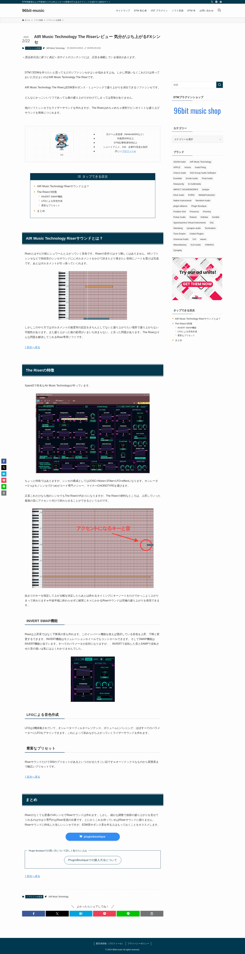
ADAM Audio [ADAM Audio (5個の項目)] (179, 162)
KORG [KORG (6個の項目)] (191, 195)
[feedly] (221, 2)
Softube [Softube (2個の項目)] (204, 217)
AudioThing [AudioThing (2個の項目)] (200, 167)
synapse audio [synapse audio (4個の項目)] (194, 228)
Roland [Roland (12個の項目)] (193, 217)
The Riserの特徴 (47, 192)
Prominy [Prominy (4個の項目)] (207, 211)
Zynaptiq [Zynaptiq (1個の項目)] (177, 250)
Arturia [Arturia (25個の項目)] (187, 167)
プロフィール (129, 151)
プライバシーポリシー (138, 943)
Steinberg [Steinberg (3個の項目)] (178, 228)
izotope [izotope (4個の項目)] (205, 189)
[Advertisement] (197, 55)
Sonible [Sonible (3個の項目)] (215, 217)
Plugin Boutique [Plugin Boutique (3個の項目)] (199, 206)
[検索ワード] (197, 85)
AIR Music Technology (56, 48)
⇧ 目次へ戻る (32, 347)
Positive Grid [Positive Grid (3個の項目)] (179, 211)
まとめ (41, 210)
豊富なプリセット (50, 205)
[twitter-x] (212, 2)
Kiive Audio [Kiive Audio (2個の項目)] (178, 195)
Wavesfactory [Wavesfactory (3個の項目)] (179, 244)
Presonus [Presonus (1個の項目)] (194, 211)
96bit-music (33, 11)
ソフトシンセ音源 (33, 48)
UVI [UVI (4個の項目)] (194, 239)
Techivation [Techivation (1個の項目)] (210, 228)
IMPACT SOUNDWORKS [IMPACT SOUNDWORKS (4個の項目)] (185, 189)
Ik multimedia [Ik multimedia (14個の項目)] (194, 184)
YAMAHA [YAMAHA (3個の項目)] (209, 244)
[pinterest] (216, 2)
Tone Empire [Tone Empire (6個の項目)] (179, 233)
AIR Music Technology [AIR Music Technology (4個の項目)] (200, 162)
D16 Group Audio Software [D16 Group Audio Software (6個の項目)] (203, 173)
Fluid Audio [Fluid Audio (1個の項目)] (207, 178)
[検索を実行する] (219, 85)
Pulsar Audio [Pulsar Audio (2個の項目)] (179, 217)
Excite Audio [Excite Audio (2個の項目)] (192, 178)
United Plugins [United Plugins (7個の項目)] (197, 233)
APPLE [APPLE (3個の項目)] (176, 167)
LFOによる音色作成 (51, 201)
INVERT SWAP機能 (51, 196)
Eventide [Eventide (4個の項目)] (177, 178)
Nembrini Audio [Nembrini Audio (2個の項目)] (202, 200)
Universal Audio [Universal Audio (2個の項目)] (180, 239)
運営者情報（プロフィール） (110, 943)
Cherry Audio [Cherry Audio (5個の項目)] (179, 173)
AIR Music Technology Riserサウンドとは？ (63, 186)
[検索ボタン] (219, 10)
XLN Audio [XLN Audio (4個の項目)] (195, 244)
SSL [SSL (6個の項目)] (212, 222)
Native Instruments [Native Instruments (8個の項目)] (182, 200)
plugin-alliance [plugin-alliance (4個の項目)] (180, 206)
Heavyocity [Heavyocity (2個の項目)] (178, 184)
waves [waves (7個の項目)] (203, 239)
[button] (33, 913)
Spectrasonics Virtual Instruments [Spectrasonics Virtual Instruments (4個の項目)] (189, 222)
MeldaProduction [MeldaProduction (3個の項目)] (207, 195)
